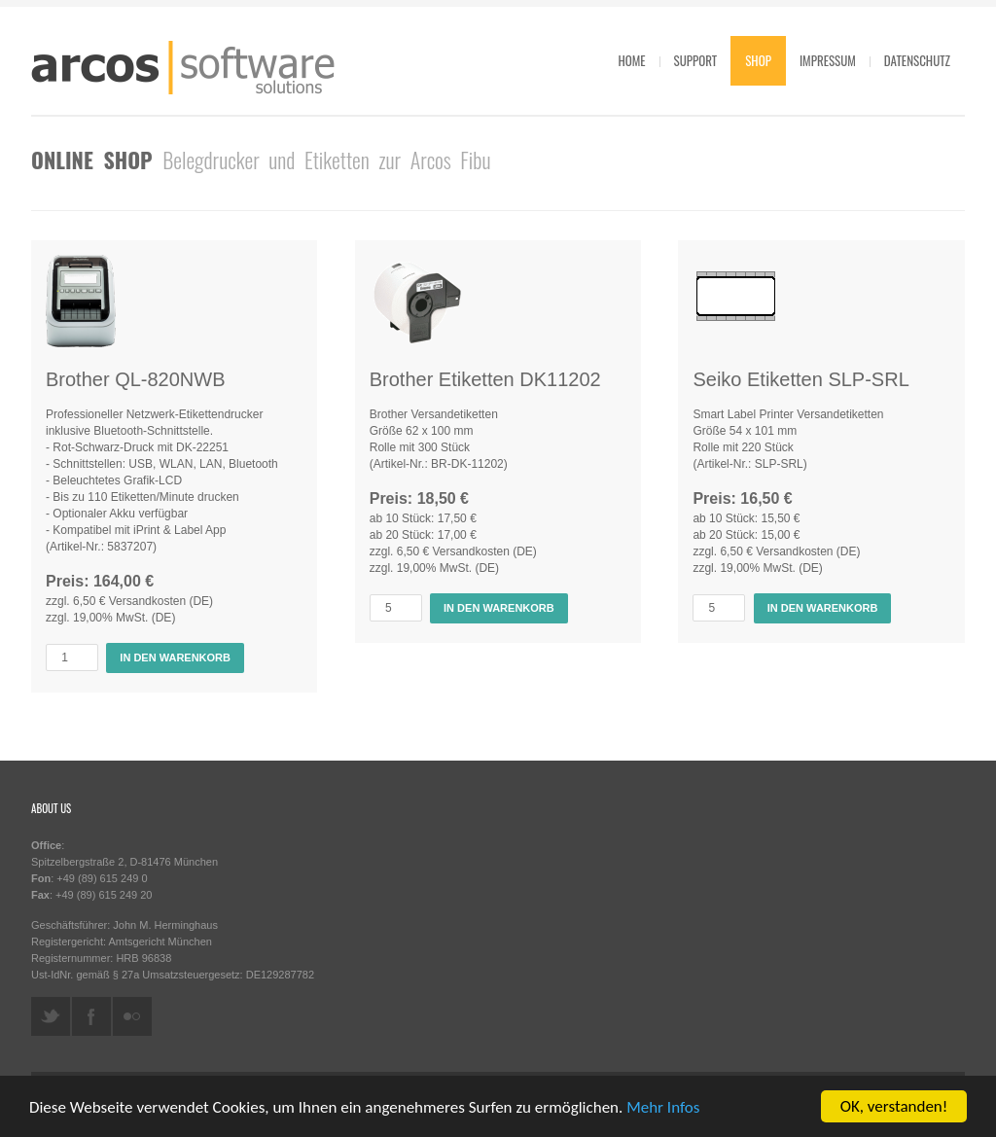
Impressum (828, 60)
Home (631, 60)
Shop (758, 60)
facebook (91, 1016)
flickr (132, 1016)
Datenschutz (917, 60)
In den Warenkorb (175, 657)
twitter (50, 1016)
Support (696, 60)
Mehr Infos (662, 1108)
